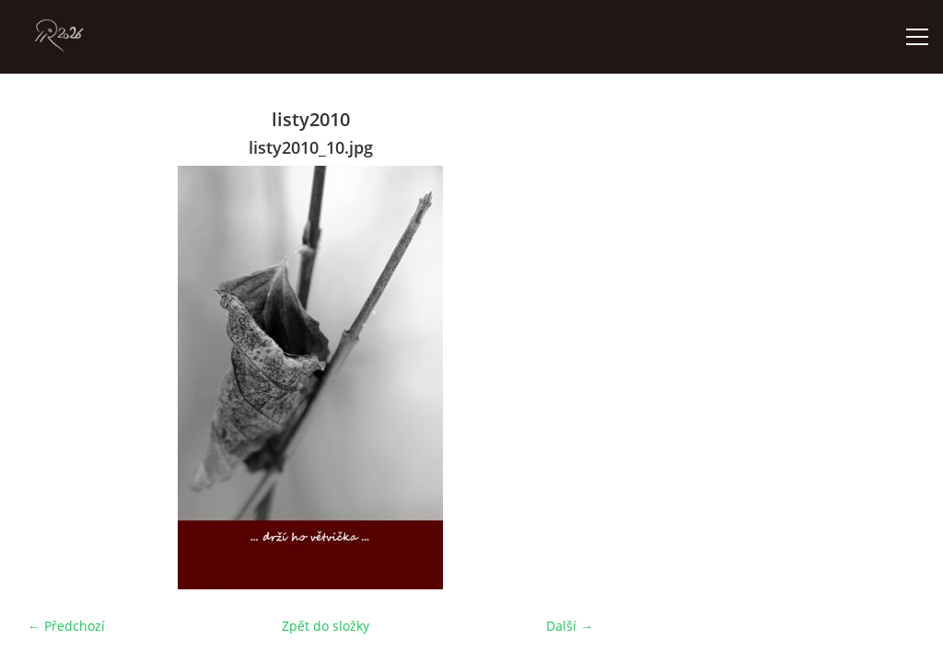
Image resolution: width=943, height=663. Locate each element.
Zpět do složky (325, 625)
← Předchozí (66, 625)
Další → (569, 625)
